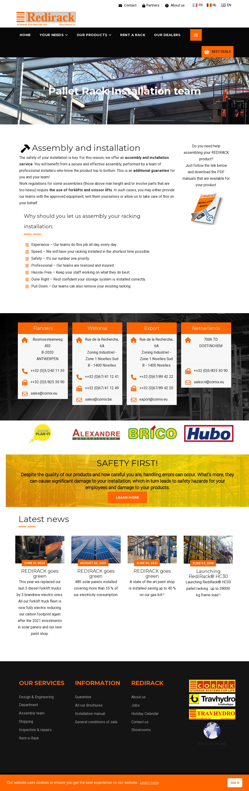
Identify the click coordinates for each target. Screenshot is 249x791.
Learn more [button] (149, 783)
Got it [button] (234, 783)
